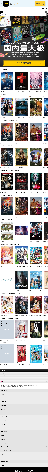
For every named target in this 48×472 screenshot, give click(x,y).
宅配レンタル (5, 417)
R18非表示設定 (5, 428)
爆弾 (1, 143)
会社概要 (2, 385)
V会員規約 (5, 385)
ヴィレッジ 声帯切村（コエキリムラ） (37, 192)
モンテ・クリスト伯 (19, 168)
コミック (9, 12)
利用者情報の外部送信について (14, 386)
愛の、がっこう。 (18, 241)
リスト (43, 10)
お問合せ (3, 439)
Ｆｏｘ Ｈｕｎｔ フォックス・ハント (8, 192)
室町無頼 (16, 143)
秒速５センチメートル (19, 118)
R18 (46, 12)
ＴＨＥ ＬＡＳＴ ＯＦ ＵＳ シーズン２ (38, 340)
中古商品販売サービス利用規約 (23, 385)
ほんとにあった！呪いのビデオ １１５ (37, 91)
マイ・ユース (3, 291)
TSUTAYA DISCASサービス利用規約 (13, 385)
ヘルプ (2, 435)
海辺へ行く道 (32, 365)
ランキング (24, 379)
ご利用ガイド (4, 432)
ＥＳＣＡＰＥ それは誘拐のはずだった (37, 241)
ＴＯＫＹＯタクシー (33, 143)
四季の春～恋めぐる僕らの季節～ (36, 291)
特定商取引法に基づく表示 (5, 386)
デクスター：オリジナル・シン (21, 340)
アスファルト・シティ (19, 91)
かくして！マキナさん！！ (5, 266)
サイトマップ (21, 386)
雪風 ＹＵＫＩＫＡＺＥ (5, 91)
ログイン (46, 10)
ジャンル (24, 373)
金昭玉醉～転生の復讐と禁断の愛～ (36, 315)
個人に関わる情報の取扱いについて (33, 385)
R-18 (24, 381)
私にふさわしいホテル (19, 365)
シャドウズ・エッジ (4, 168)
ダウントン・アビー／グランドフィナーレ (9, 340)
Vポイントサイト (4, 447)
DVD (2, 12)
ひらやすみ (2, 241)
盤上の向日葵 (32, 118)
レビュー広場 (4, 443)
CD (5, 12)
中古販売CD (15, 12)
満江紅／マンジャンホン (20, 192)
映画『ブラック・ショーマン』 (6, 118)
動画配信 (3, 409)
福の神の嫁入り (3, 315)
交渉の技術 (17, 291)
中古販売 (4, 424)
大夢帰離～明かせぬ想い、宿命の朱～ (22, 315)
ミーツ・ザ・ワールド (5, 365)
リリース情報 (24, 376)
